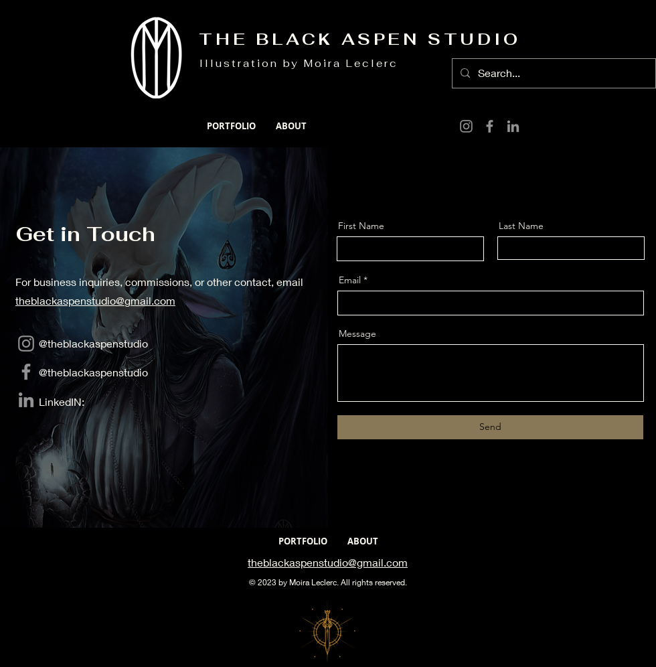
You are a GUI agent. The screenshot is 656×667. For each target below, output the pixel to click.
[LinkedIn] (513, 126)
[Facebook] (489, 126)
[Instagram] (466, 126)
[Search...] (552, 73)
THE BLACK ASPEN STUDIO (360, 39)
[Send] (490, 427)
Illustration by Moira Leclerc (298, 63)
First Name (361, 225)
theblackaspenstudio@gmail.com (95, 300)
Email (350, 280)
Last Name (521, 225)
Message (357, 333)
